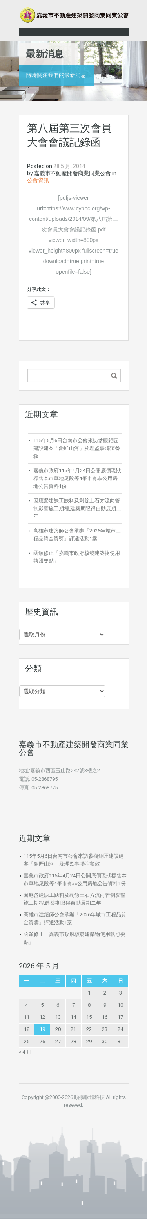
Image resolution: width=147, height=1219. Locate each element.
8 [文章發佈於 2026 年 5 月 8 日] (89, 1005)
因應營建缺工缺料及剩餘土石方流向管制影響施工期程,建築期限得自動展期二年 (77, 508)
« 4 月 (25, 1052)
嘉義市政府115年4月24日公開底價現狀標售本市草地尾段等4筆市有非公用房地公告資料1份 (77, 478)
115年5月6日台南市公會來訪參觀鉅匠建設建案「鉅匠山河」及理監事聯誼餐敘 (76, 448)
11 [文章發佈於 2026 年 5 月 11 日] (26, 1017)
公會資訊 (38, 180)
